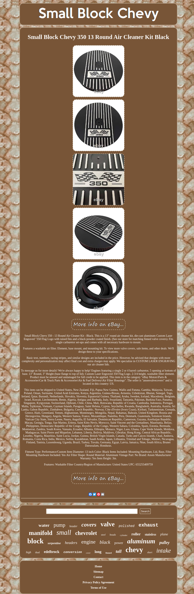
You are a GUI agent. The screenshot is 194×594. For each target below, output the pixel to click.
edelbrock (51, 552)
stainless (150, 534)
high (28, 552)
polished (127, 526)
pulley (164, 542)
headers (71, 542)
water (44, 525)
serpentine (54, 543)
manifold (40, 532)
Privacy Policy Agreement (98, 582)
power (118, 543)
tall (118, 551)
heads (113, 534)
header (73, 526)
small (64, 532)
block (35, 541)
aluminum (141, 541)
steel (103, 534)
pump (59, 525)
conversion (73, 552)
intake (163, 550)
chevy (134, 550)
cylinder (123, 535)
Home (98, 566)
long (98, 552)
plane (164, 534)
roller (136, 534)
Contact (98, 577)
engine (88, 542)
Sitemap (98, 571)
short (149, 552)
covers (89, 524)
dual (37, 552)
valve (108, 524)
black (105, 542)
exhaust (148, 525)
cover (88, 553)
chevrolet (86, 533)
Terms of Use (98, 587)
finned (109, 553)
